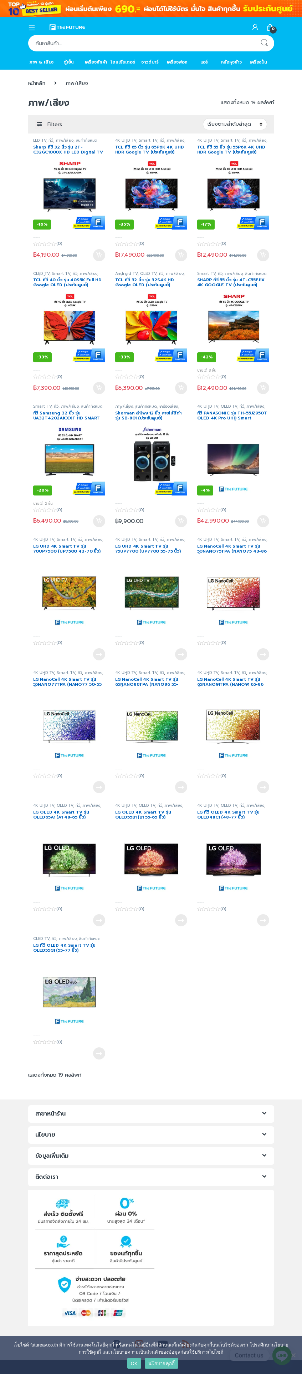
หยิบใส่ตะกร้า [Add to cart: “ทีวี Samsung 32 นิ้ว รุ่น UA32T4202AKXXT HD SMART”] (99, 521)
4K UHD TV (126, 140)
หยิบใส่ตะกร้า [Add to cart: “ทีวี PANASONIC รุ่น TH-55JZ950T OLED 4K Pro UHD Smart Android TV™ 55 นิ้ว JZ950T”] (263, 521)
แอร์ (204, 62)
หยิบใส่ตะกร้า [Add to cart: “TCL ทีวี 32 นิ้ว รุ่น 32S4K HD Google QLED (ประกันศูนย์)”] (181, 388)
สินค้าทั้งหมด (87, 140)
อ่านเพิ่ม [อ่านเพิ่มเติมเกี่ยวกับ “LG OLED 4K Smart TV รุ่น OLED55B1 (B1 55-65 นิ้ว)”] (181, 920)
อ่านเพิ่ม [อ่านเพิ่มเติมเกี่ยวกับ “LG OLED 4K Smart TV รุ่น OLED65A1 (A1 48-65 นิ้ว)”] (99, 920)
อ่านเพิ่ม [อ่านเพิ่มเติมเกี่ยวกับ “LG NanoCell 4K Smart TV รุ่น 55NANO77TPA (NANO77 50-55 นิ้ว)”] (99, 787)
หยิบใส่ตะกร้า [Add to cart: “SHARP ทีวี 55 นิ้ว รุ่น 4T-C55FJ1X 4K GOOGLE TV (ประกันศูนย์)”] (263, 388)
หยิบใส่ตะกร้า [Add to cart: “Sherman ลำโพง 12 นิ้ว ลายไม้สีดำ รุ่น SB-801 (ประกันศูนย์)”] (181, 521)
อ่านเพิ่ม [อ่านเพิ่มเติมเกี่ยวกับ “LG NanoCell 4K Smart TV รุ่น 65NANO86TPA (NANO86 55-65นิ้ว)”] (181, 787)
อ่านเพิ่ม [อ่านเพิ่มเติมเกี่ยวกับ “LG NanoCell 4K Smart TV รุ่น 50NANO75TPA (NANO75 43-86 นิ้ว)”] (263, 654)
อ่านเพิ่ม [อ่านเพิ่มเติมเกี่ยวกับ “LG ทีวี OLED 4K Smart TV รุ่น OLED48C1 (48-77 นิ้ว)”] (263, 920)
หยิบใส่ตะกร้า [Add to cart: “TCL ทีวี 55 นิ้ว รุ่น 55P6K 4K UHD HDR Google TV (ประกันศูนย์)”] (263, 255)
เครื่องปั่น (258, 62)
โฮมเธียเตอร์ (123, 62)
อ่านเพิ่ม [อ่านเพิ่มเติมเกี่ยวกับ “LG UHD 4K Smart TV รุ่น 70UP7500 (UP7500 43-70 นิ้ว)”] (99, 654)
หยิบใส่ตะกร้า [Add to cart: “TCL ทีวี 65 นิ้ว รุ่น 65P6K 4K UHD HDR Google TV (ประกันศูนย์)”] (181, 255)
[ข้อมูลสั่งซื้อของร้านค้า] (235, 124)
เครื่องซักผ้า (96, 62)
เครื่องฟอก (177, 62)
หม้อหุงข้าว (231, 62)
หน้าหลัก (36, 83)
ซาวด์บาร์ (149, 62)
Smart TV (148, 140)
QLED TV (41, 274)
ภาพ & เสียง (42, 62)
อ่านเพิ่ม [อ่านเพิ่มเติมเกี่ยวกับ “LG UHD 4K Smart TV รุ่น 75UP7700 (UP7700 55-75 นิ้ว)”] (181, 654)
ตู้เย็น (68, 62)
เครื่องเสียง (168, 406)
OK (134, 1363)
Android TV (126, 274)
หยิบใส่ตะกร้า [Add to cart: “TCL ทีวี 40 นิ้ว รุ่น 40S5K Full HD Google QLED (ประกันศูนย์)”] (99, 388)
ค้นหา (264, 43)
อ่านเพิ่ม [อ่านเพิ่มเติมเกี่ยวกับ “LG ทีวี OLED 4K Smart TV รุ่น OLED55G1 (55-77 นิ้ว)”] (99, 1053)
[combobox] (141, 43)
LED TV (39, 140)
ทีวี (50, 140)
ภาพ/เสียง (64, 140)
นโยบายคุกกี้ (161, 1363)
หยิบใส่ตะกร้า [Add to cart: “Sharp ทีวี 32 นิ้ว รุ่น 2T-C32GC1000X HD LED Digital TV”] (99, 255)
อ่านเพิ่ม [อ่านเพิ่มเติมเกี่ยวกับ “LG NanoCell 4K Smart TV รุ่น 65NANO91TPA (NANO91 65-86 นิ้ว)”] (263, 787)
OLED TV (229, 406)
